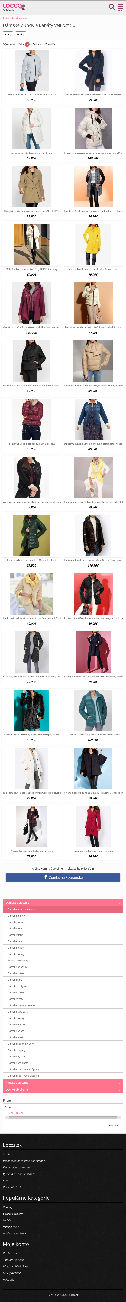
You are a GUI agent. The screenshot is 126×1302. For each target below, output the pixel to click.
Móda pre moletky (18, 960)
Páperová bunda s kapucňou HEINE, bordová (32, 443)
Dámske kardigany (18, 1011)
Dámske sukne (16, 973)
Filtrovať (113, 1125)
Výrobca (9, 44)
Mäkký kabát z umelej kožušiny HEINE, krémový (31, 269)
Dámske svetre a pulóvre (21, 1005)
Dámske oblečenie (15, 18)
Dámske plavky (16, 1037)
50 (21, 44)
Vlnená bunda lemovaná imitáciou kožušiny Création (93, 94)
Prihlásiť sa (10, 1253)
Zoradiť (50, 44)
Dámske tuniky (16, 954)
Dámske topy (15, 928)
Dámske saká (15, 979)
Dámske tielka (15, 935)
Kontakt (7, 1180)
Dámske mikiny (16, 915)
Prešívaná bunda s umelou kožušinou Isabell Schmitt (93, 327)
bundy (8, 34)
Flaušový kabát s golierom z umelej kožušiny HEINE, (31, 211)
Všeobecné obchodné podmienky (23, 1160)
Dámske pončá (16, 1031)
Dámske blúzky (16, 947)
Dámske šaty (15, 941)
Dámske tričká (16, 922)
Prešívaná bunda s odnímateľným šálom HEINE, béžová (93, 385)
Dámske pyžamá (17, 1056)
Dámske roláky (16, 1018)
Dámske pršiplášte (18, 1063)
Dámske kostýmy (17, 986)
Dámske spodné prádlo (21, 1043)
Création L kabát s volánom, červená (93, 851)
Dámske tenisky (12, 1213)
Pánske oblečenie (17, 1082)
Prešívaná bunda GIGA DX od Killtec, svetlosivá (32, 94)
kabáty (21, 34)
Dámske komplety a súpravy (24, 1069)
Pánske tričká (11, 1227)
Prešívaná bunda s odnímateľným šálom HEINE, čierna (31, 385)
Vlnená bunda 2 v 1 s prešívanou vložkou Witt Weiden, (32, 327)
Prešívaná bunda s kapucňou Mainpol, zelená (31, 560)
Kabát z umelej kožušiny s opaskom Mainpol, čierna (31, 734)
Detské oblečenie (17, 1089)
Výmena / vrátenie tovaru (18, 1174)
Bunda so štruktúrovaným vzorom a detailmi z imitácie (93, 211)
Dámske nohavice (17, 967)
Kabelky (8, 1207)
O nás (6, 1154)
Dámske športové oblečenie (23, 1075)
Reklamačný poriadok (16, 1167)
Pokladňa (8, 1279)
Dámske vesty (15, 999)
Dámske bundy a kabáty (21, 909)
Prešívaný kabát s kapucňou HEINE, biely (31, 152)
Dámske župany (17, 1050)
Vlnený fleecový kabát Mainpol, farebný (32, 851)
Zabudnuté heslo (13, 1260)
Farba (36, 44)
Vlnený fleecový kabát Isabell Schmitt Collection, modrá (94, 676)
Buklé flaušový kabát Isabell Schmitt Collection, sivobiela (32, 792)
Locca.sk (74, 1295)
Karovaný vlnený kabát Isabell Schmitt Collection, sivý (31, 676)
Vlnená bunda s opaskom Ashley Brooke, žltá (93, 269)
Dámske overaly (17, 1024)
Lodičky (7, 1220)
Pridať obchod (12, 1187)
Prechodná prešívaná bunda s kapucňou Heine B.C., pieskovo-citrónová (40, 618)
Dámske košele (16, 992)
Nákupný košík (12, 1273)
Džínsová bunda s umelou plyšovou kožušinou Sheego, (93, 443)
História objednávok (15, 1266)
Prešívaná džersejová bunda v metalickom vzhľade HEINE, (95, 501)
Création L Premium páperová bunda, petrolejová (93, 734)
